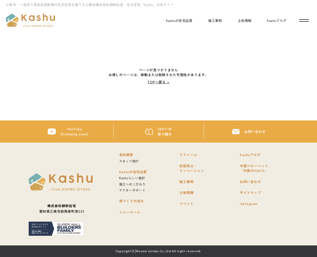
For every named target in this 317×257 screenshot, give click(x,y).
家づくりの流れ (131, 200)
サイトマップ (250, 192)
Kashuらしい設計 (132, 178)
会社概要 (126, 154)
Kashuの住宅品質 (179, 20)
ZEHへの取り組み (165, 131)
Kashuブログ (276, 20)
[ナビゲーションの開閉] (304, 20)
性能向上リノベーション (191, 168)
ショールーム (130, 212)
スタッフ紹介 (129, 161)
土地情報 (244, 20)
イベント (186, 203)
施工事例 (215, 20)
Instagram (249, 203)
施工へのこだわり (132, 184)
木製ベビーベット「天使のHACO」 (254, 168)
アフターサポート (132, 190)
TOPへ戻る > (158, 81)
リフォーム (188, 154)
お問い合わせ (255, 131)
